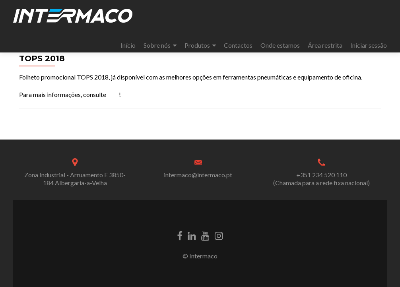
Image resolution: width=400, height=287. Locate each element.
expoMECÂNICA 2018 (54, 125)
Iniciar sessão (368, 45)
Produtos (197, 45)
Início (128, 45)
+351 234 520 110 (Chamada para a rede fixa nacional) (321, 178)
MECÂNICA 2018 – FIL (345, 125)
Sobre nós (157, 45)
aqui (113, 94)
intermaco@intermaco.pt (198, 174)
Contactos (238, 45)
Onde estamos (280, 45)
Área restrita (325, 45)
